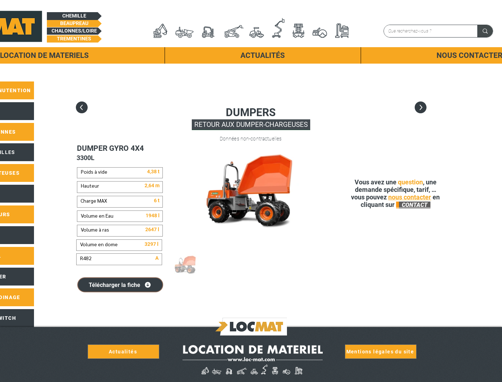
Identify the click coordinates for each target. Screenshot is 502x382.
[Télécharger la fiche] (120, 284)
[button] (74, 16)
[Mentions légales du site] (380, 351)
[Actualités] (123, 351)
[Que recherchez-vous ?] (425, 31)
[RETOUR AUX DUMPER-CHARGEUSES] (251, 124)
